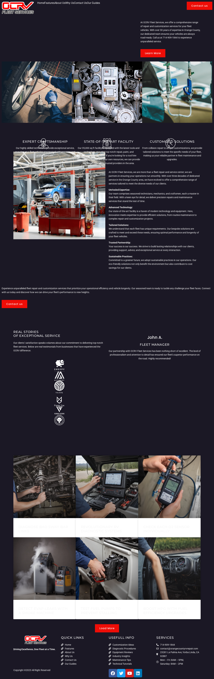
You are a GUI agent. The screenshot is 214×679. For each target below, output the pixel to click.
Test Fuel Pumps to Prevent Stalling (101, 610)
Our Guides (93, 3)
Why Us (69, 3)
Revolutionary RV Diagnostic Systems (101, 529)
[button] (107, 628)
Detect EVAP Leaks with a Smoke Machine (43, 610)
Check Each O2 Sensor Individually (166, 529)
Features (49, 3)
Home (40, 3)
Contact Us (80, 3)
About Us (60, 3)
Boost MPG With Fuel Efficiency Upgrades (165, 610)
